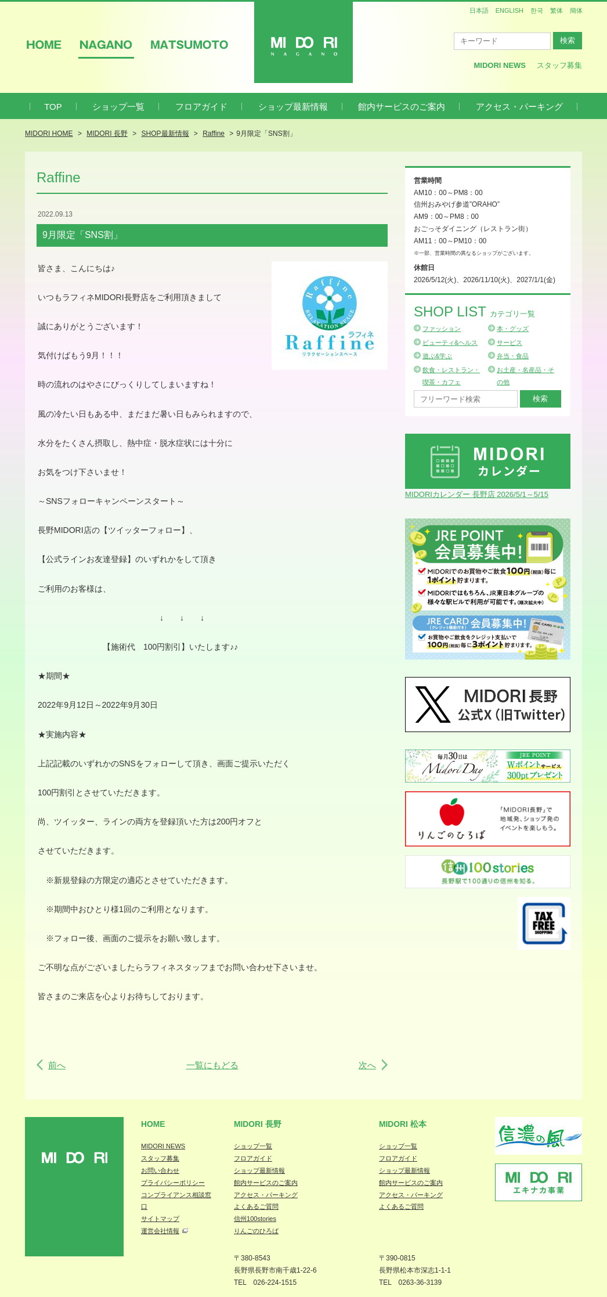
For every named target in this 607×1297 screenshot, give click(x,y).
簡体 (576, 10)
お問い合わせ (160, 1170)
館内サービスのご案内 (401, 106)
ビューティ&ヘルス (450, 342)
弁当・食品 (513, 355)
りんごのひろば (256, 1230)
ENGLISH (509, 10)
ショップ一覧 (118, 106)
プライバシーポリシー (173, 1182)
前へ (57, 1065)
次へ (367, 1065)
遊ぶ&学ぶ (437, 355)
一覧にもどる (212, 1065)
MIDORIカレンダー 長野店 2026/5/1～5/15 (476, 494)
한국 (536, 10)
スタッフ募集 (559, 65)
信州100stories (255, 1218)
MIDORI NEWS (163, 1146)
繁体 (556, 10)
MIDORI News (500, 65)
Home (153, 1124)
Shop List (474, 311)
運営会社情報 (160, 1230)
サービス (509, 342)
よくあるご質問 (256, 1206)
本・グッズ (513, 328)
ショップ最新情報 (293, 106)
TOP (53, 106)
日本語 (479, 10)
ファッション (441, 328)
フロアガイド (201, 106)
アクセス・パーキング (519, 106)
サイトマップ (160, 1218)
